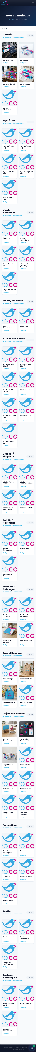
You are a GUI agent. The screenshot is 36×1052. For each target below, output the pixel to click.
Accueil (11, 19)
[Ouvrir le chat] (31, 1047)
